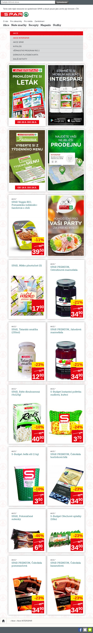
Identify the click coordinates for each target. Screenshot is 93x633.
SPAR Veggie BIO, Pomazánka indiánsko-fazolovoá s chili (25, 205)
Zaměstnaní (39, 21)
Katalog (17, 46)
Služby (57, 25)
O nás (5, 21)
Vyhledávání (61, 2)
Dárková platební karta (25, 55)
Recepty (33, 25)
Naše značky (18, 25)
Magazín (45, 25)
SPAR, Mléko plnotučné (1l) (27, 266)
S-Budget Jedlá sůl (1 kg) (25, 454)
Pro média (28, 21)
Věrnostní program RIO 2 (26, 51)
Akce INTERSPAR (21, 38)
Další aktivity (20, 59)
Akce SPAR (18, 42)
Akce (6, 25)
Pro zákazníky (16, 21)
